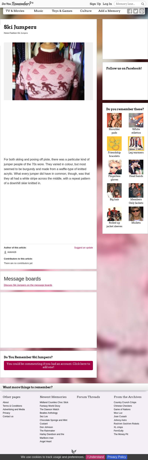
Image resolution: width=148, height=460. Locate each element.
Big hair (114, 192)
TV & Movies (15, 11)
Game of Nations (122, 409)
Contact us (8, 416)
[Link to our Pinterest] (141, 11)
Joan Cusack (120, 416)
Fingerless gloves (114, 170)
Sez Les (44, 416)
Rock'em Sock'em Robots (126, 423)
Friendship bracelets (114, 146)
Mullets (136, 215)
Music (38, 11)
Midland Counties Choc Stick (54, 402)
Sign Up (95, 4)
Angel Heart (46, 441)
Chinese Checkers (123, 406)
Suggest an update (83, 247)
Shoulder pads (114, 123)
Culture (86, 11)
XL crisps (118, 427)
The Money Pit (121, 434)
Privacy (6, 413)
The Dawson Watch (49, 409)
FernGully (119, 430)
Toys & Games (62, 11)
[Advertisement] (48, 129)
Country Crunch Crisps (125, 402)
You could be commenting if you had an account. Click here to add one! (48, 365)
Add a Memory (109, 11)
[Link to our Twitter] (135, 11)
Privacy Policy (117, 457)
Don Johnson (46, 427)
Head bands (136, 168)
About (6, 402)
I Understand (95, 457)
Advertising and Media (14, 409)
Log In (107, 4)
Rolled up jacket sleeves (114, 217)
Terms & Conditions (12, 406)
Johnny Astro (120, 420)
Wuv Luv (118, 413)
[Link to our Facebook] (129, 11)
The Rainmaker (47, 430)
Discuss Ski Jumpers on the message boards (28, 285)
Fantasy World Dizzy (50, 406)
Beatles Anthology (49, 413)
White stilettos (136, 123)
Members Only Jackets (136, 193)
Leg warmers (136, 145)
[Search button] (142, 3)
